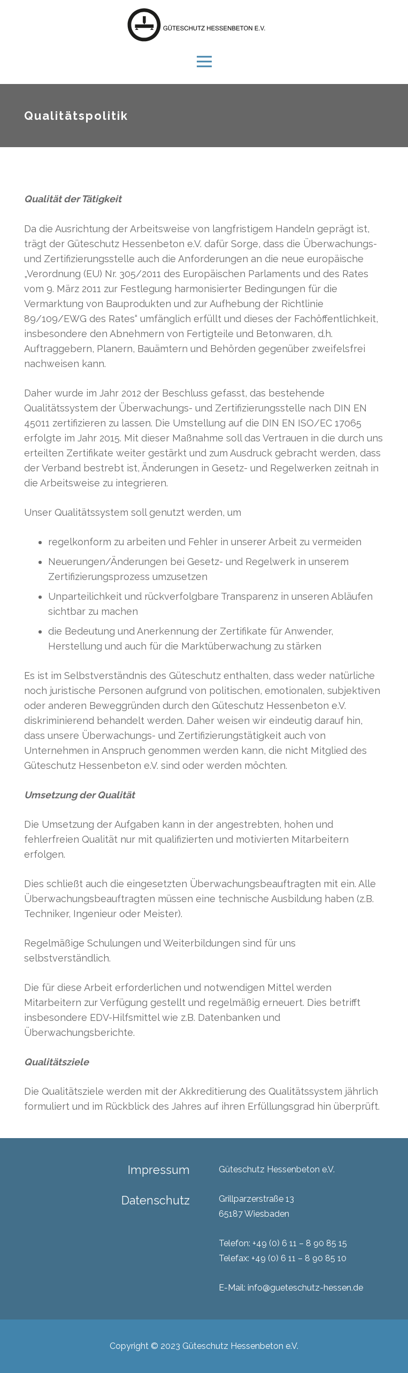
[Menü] (204, 61)
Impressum (159, 1170)
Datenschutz (155, 1200)
